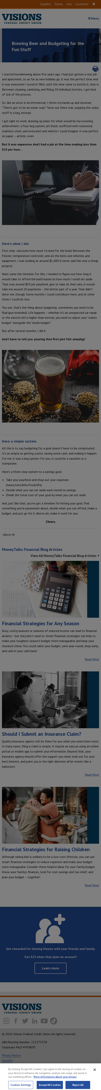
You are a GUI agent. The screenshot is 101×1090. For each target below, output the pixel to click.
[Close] (94, 1072)
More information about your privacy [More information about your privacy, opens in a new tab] (55, 1080)
